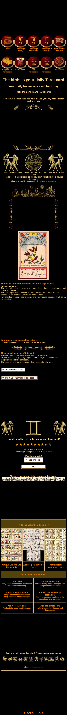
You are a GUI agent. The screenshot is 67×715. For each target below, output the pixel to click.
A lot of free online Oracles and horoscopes (50, 608)
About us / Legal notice (33, 667)
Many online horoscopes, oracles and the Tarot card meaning (17, 584)
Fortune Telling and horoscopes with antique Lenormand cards (50, 584)
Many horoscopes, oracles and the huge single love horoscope (50, 596)
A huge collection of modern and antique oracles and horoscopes (17, 595)
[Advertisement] (33, 18)
